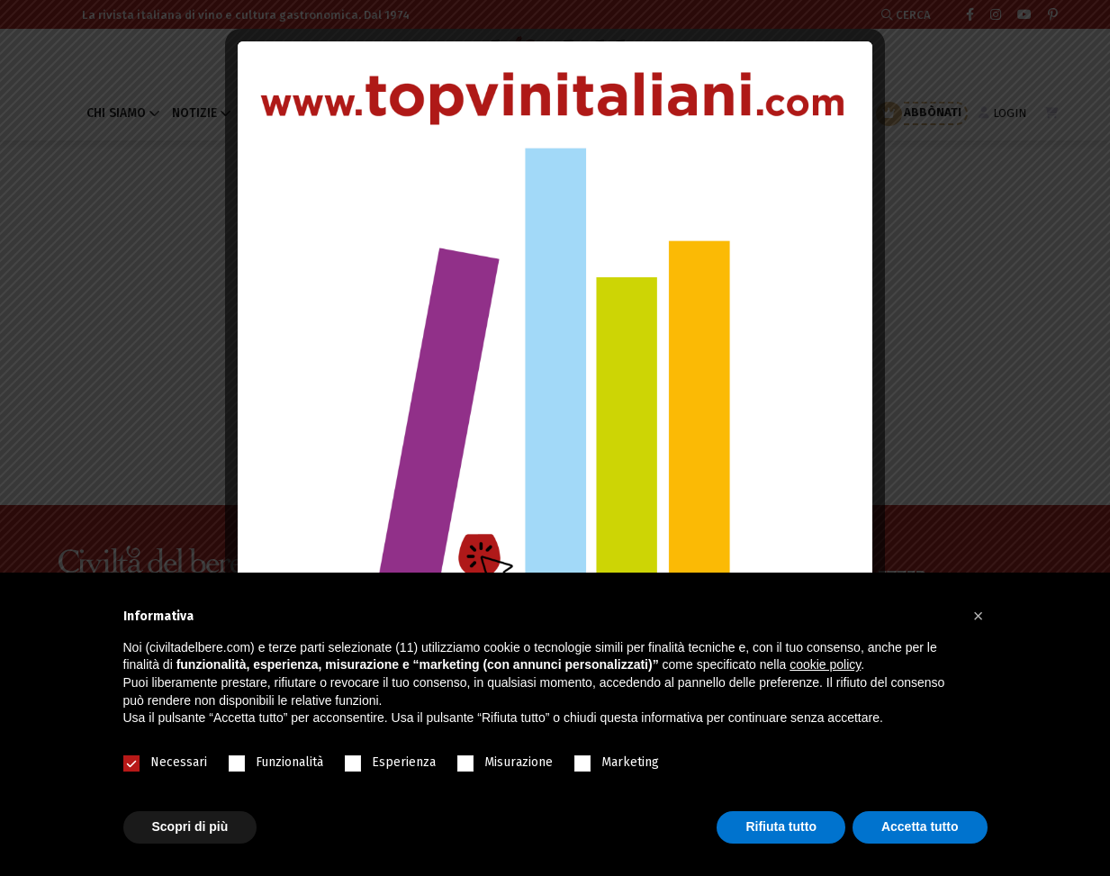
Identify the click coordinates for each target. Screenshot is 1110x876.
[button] (978, 615)
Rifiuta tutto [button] (781, 826)
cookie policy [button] (825, 664)
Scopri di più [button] (190, 826)
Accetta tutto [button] (920, 826)
